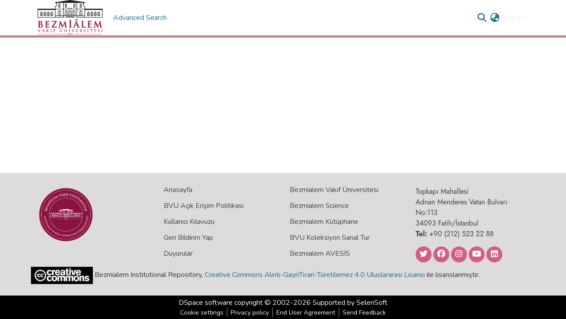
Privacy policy (250, 312)
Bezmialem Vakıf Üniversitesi (334, 189)
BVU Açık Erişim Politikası (204, 205)
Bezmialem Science (319, 205)
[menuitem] (495, 17)
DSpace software (206, 302)
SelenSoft (371, 302)
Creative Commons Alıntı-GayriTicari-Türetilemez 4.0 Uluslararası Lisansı (315, 275)
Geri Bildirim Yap (188, 237)
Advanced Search (140, 18)
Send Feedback (364, 312)
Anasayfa (178, 189)
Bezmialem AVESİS (320, 253)
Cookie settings (201, 312)
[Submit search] (482, 17)
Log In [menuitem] (512, 18)
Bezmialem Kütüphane (324, 221)
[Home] (70, 17)
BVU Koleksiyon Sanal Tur (330, 237)
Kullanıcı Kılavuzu (189, 221)
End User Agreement (305, 312)
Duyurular (178, 253)
